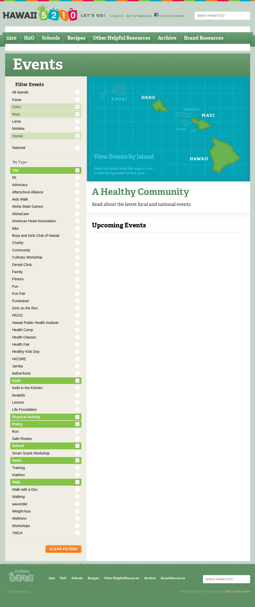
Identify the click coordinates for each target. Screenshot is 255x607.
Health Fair (21, 344)
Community (21, 250)
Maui (16, 114)
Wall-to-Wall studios (237, 591)
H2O (29, 38)
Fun (15, 286)
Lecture (18, 402)
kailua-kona (21, 373)
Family (17, 272)
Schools (51, 38)
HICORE (19, 359)
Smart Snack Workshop (31, 453)
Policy (17, 424)
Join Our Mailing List (139, 15)
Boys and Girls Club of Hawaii (35, 236)
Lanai (16, 121)
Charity (17, 243)
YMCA (17, 533)
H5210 (17, 315)
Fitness (18, 279)
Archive (167, 38)
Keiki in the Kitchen (27, 388)
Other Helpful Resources (121, 38)
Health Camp (22, 330)
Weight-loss (21, 511)
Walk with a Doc (25, 489)
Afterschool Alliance (27, 192)
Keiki (16, 381)
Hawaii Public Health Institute (35, 323)
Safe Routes (22, 439)
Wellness (19, 518)
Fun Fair (19, 293)
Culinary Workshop (27, 257)
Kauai (16, 100)
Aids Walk (20, 199)
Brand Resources (203, 38)
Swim (17, 460)
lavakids (18, 395)
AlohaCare (20, 214)
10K (15, 170)
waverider (20, 504)
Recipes (76, 38)
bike (15, 228)
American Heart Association (34, 221)
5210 (11, 38)
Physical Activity (26, 417)
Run (15, 431)
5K (14, 178)
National (18, 148)
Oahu (16, 107)
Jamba (17, 366)
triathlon (18, 475)
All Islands (20, 92)
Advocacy (20, 185)
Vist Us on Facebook (169, 15)
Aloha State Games (27, 206)
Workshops (21, 526)
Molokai (18, 128)
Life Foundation (24, 409)
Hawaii (17, 136)
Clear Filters (63, 549)
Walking (18, 497)
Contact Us (117, 15)
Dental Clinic (22, 265)
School (18, 446)
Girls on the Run (25, 308)
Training (18, 468)
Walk (16, 482)
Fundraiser (20, 301)
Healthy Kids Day (26, 351)
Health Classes (24, 337)
